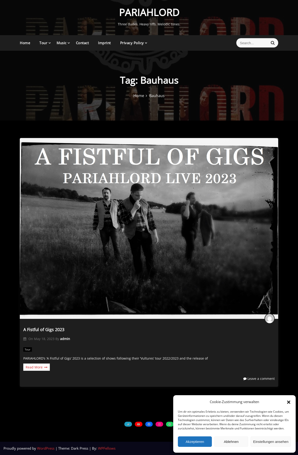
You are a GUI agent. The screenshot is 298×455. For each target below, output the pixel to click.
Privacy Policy (132, 42)
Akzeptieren (195, 442)
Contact (82, 42)
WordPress (46, 448)
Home (25, 42)
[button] (288, 402)
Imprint (104, 42)
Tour (43, 42)
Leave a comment (259, 378)
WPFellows (106, 448)
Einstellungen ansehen (270, 442)
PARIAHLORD (149, 12)
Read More (36, 367)
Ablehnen (231, 442)
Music (62, 42)
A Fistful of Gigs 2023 (43, 329)
